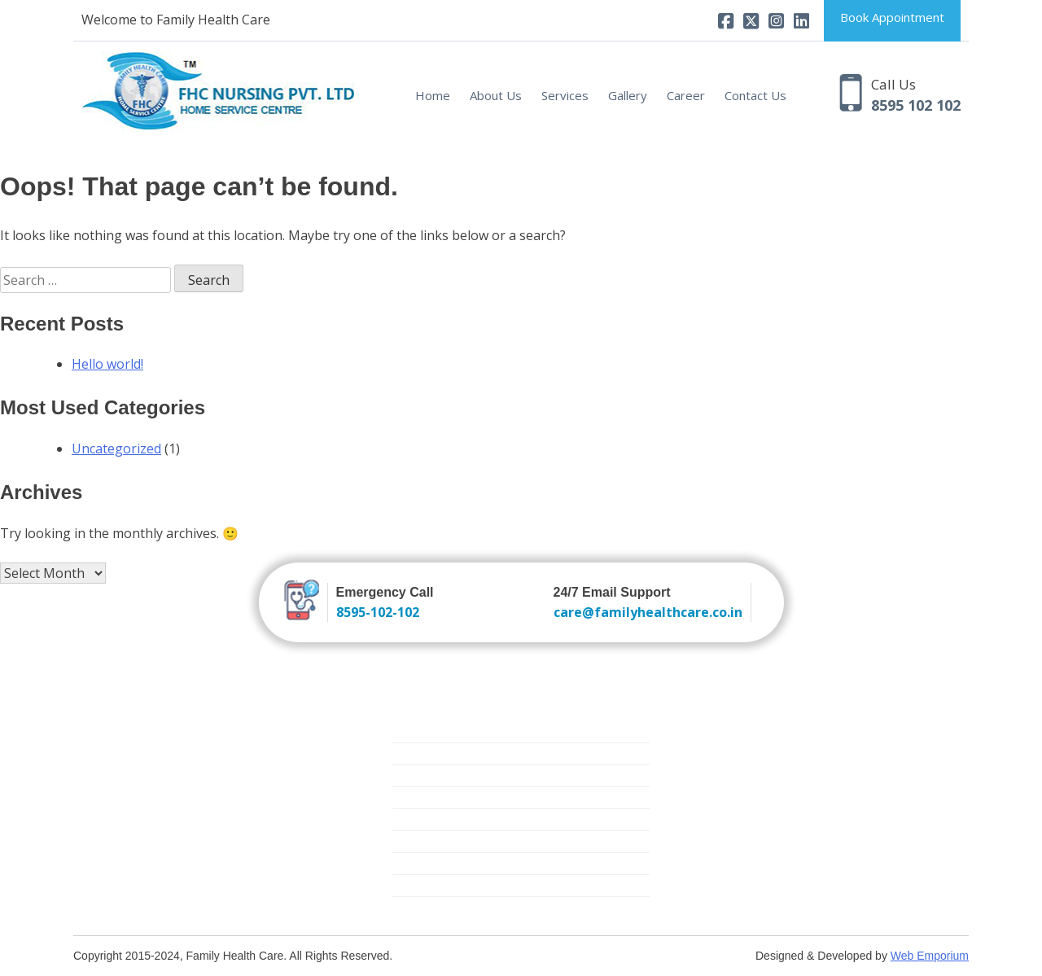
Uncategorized (116, 448)
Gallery (627, 95)
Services (565, 95)
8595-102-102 (377, 612)
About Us (496, 95)
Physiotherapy (429, 885)
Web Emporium (930, 955)
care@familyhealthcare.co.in (648, 612)
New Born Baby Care (448, 775)
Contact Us (755, 95)
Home (432, 95)
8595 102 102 (916, 105)
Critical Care (423, 819)
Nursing (412, 731)
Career (686, 95)
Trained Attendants (442, 753)
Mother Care (425, 841)
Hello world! (107, 364)
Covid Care (420, 907)
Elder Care (419, 797)
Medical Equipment (442, 863)
